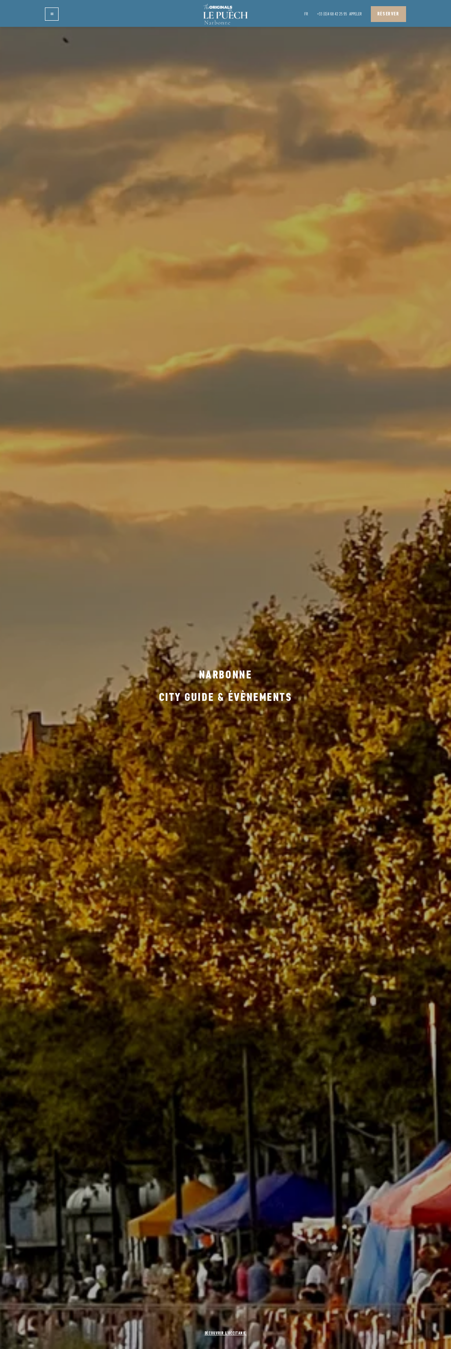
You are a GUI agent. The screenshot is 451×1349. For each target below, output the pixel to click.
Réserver (388, 14)
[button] (52, 14)
